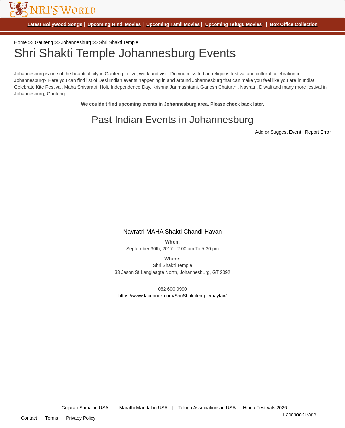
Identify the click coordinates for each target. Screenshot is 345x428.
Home (20, 42)
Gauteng (44, 42)
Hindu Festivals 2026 (265, 407)
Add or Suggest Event (278, 132)
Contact (29, 418)
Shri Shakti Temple (118, 42)
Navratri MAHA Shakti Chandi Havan (172, 231)
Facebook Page (299, 414)
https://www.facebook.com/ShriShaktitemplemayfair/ (172, 295)
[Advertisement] (172, 357)
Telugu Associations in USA (207, 407)
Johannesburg (76, 42)
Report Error (318, 132)
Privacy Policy (80, 418)
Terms (51, 418)
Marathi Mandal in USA (143, 407)
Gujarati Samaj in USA (84, 407)
